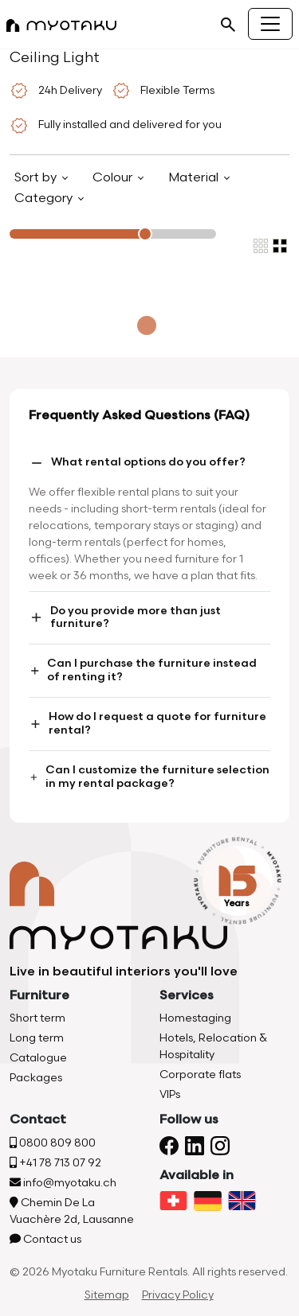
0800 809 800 (53, 1143)
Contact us (45, 1239)
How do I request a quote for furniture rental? (147, 723)
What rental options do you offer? (137, 463)
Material (195, 177)
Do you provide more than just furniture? (125, 617)
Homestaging (195, 1018)
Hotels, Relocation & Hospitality (213, 1046)
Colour (114, 177)
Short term (37, 1018)
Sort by (37, 177)
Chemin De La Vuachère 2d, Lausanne (72, 1211)
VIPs (169, 1094)
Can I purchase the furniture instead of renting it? (143, 669)
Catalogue (38, 1058)
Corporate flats (200, 1074)
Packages (36, 1077)
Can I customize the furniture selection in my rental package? (149, 776)
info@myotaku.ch (63, 1182)
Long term (37, 1038)
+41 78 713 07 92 (55, 1163)
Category (45, 198)
